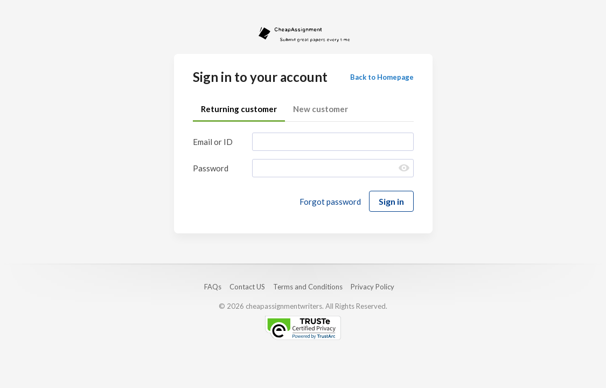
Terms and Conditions (308, 286)
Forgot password (330, 201)
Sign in (391, 201)
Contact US (247, 286)
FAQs (212, 286)
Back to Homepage (382, 77)
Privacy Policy (372, 286)
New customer (320, 109)
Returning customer (239, 109)
